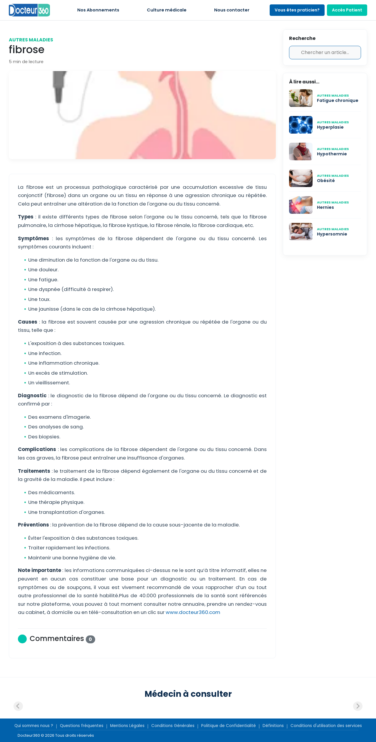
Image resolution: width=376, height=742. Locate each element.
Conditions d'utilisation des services (326, 725)
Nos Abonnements (98, 10)
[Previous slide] (18, 706)
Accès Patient (347, 10)
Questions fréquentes (81, 725)
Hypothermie (332, 154)
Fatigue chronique (337, 100)
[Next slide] (357, 706)
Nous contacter (231, 10)
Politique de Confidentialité (228, 725)
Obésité (326, 181)
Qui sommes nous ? (33, 725)
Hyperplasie (330, 127)
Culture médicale (167, 10)
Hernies (325, 207)
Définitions (273, 725)
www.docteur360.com (193, 612)
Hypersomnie (332, 234)
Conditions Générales (172, 725)
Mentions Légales (127, 725)
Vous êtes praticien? (297, 10)
